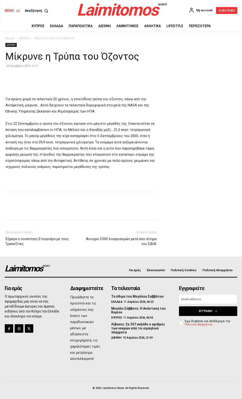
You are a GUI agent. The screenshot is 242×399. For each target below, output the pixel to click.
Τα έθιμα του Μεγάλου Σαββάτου (137, 296)
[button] (37, 11)
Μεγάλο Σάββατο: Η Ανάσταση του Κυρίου (138, 310)
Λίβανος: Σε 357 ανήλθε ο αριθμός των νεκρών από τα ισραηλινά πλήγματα (138, 328)
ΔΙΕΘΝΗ (24, 38)
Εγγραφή (208, 311)
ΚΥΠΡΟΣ (116, 317)
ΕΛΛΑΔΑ (116, 301)
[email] (208, 299)
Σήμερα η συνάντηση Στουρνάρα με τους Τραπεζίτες (37, 241)
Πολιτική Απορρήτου (198, 324)
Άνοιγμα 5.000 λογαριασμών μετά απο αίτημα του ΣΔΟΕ (121, 241)
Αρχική (10, 38)
